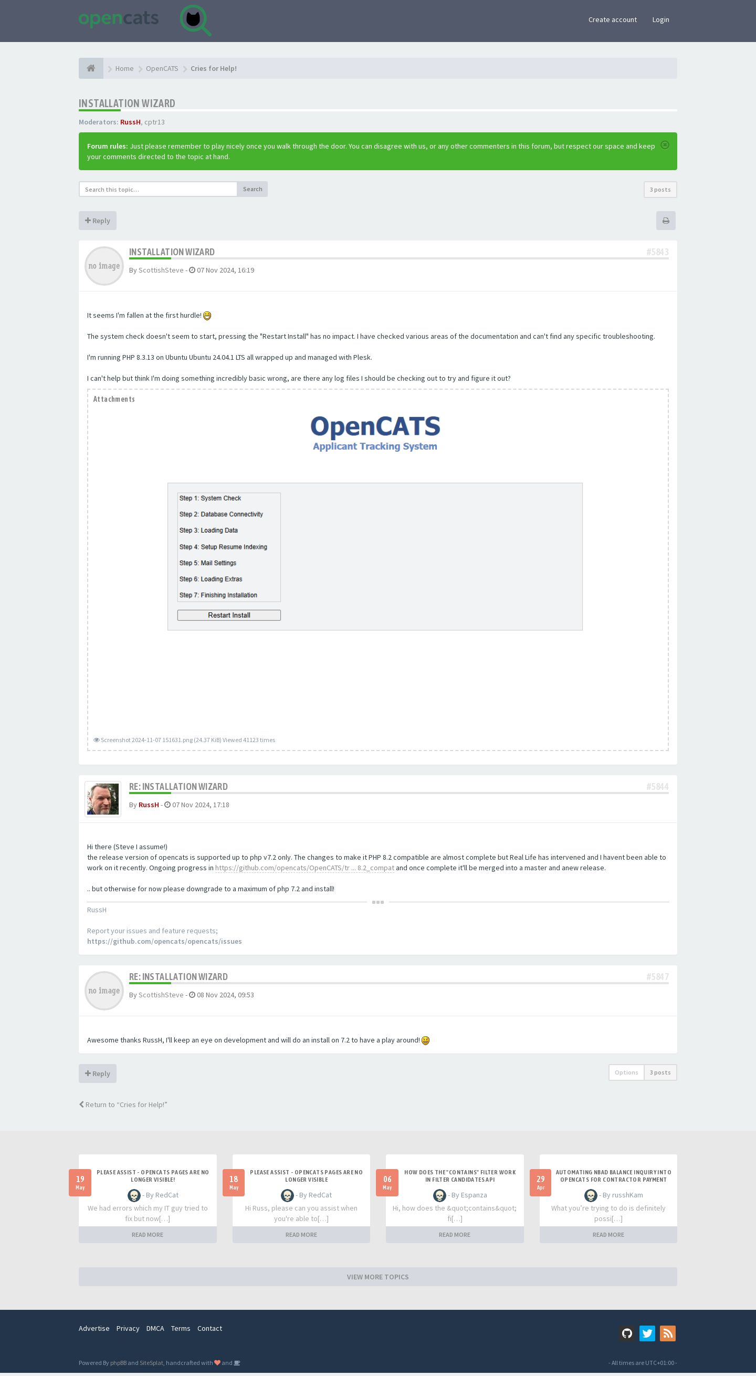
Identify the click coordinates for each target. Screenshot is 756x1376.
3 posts (660, 189)
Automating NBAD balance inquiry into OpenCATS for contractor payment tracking (613, 1183)
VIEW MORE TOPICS (378, 1280)
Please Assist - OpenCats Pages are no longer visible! (153, 1179)
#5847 (658, 979)
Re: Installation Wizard (178, 786)
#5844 (658, 786)
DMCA (155, 1331)
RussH (130, 122)
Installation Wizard (127, 103)
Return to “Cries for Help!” (123, 1107)
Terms (181, 1331)
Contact (209, 1331)
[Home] (91, 68)
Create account (613, 19)
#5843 (658, 251)
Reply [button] (97, 220)
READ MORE (147, 1238)
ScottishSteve (161, 270)
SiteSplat (151, 1366)
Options (626, 1075)
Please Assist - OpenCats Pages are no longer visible (306, 1179)
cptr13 (154, 122)
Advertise (94, 1331)
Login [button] (661, 19)
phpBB (118, 1366)
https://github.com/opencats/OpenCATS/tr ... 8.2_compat (304, 870)
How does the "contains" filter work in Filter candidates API (460, 1179)
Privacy (128, 1331)
